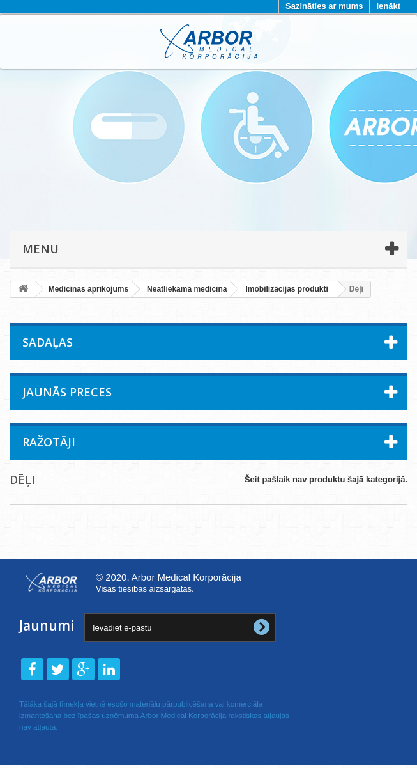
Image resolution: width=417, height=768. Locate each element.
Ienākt (388, 6)
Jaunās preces (67, 392)
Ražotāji (48, 442)
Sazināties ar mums (324, 6)
